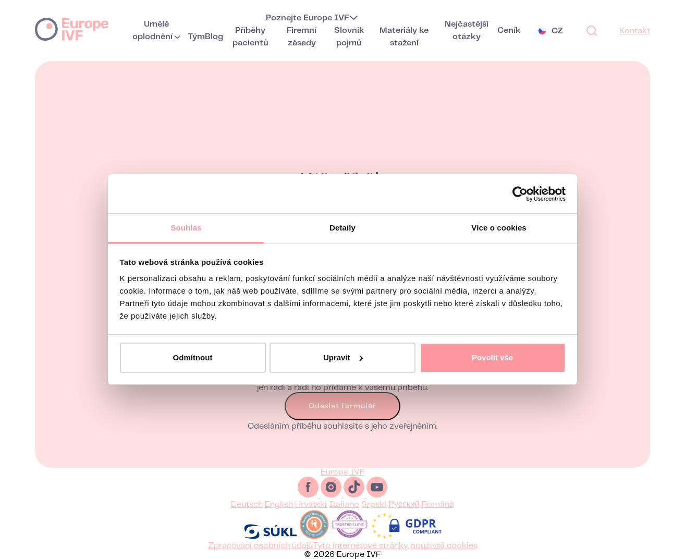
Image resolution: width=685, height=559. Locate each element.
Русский (403, 504)
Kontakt (634, 31)
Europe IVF (71, 29)
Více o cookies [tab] (499, 227)
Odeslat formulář (342, 412)
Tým (196, 37)
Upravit (343, 357)
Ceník (509, 30)
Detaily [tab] (342, 227)
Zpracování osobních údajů (260, 546)
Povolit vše (492, 357)
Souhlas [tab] (185, 227)
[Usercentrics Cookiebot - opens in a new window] (520, 194)
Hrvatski (311, 504)
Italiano (344, 504)
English (279, 504)
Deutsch (247, 504)
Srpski (373, 504)
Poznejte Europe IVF (307, 18)
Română (438, 504)
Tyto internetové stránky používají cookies (395, 546)
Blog (214, 37)
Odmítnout (193, 357)
